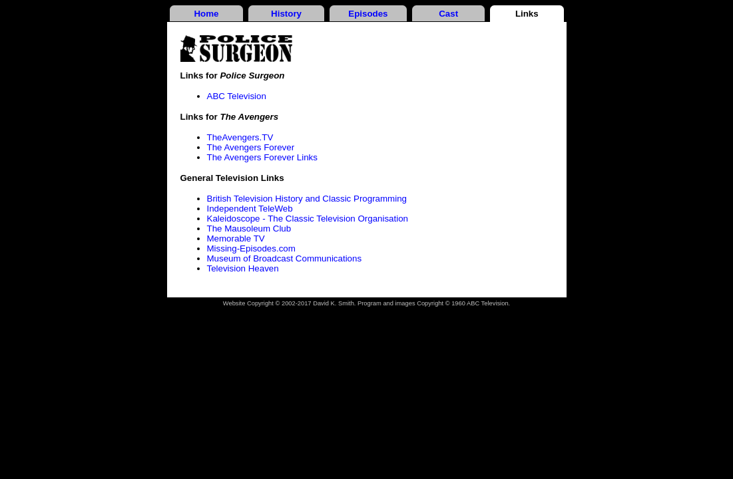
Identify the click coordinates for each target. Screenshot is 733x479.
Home (206, 14)
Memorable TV (236, 238)
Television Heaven (243, 268)
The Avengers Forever (251, 147)
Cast (448, 14)
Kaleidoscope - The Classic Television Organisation (308, 219)
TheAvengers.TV (240, 137)
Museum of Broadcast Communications (284, 258)
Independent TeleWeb (250, 209)
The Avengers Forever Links (262, 157)
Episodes (367, 14)
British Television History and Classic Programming (307, 199)
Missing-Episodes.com (251, 248)
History (286, 14)
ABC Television (236, 96)
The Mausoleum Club (249, 229)
